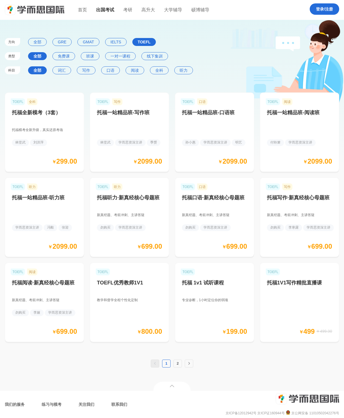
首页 (82, 9)
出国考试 (105, 9)
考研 (127, 9)
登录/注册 (324, 9)
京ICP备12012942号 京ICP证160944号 (255, 413)
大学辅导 (173, 9)
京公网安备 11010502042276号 (312, 413)
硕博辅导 (200, 9)
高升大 (148, 9)
